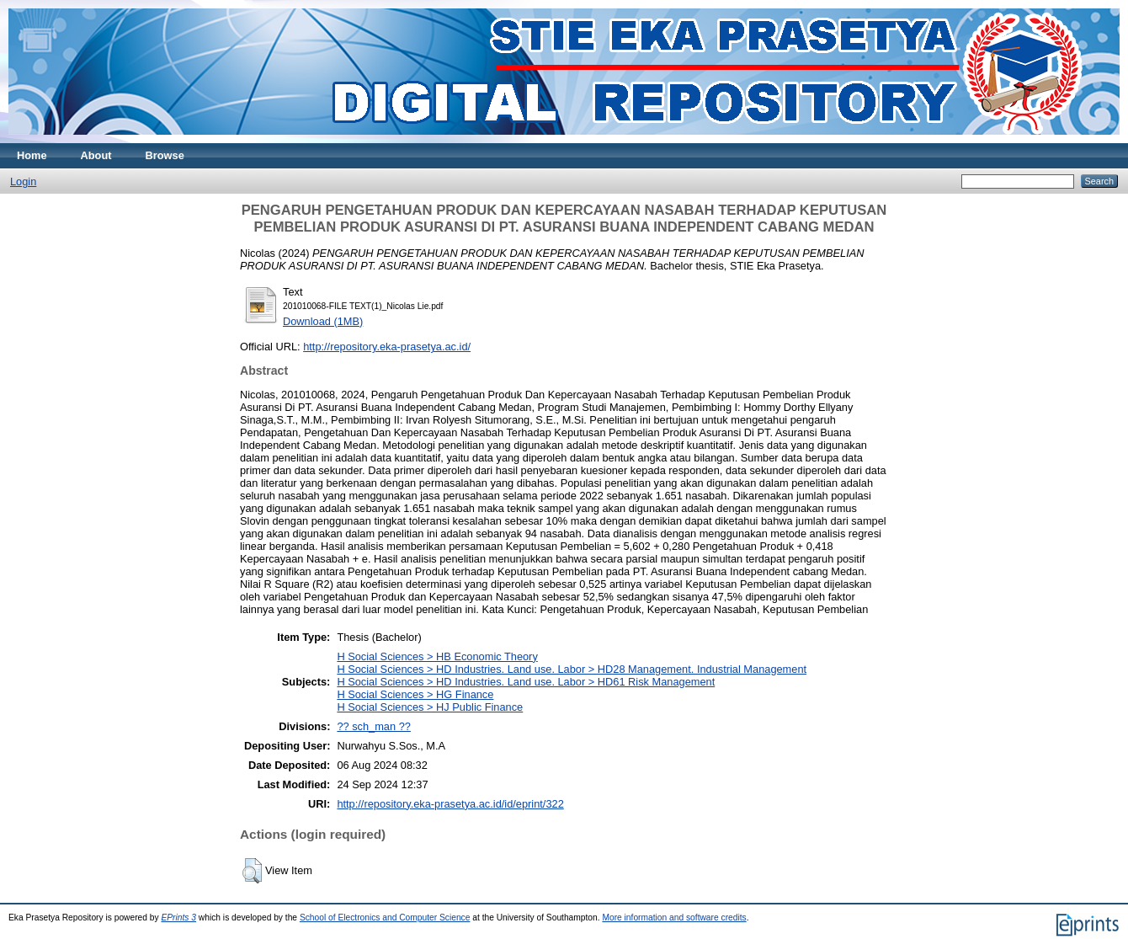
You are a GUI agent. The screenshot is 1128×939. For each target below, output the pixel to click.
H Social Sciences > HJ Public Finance (430, 707)
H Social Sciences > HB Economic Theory (437, 656)
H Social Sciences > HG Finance (415, 694)
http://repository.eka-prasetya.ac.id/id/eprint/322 (450, 804)
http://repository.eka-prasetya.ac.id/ (387, 346)
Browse (165, 155)
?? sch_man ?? (374, 726)
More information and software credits (674, 917)
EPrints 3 (178, 917)
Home (32, 155)
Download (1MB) (323, 321)
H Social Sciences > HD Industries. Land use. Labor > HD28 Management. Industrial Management (571, 669)
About (96, 155)
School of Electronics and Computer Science (385, 917)
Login (23, 181)
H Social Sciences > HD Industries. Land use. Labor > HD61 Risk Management (526, 681)
